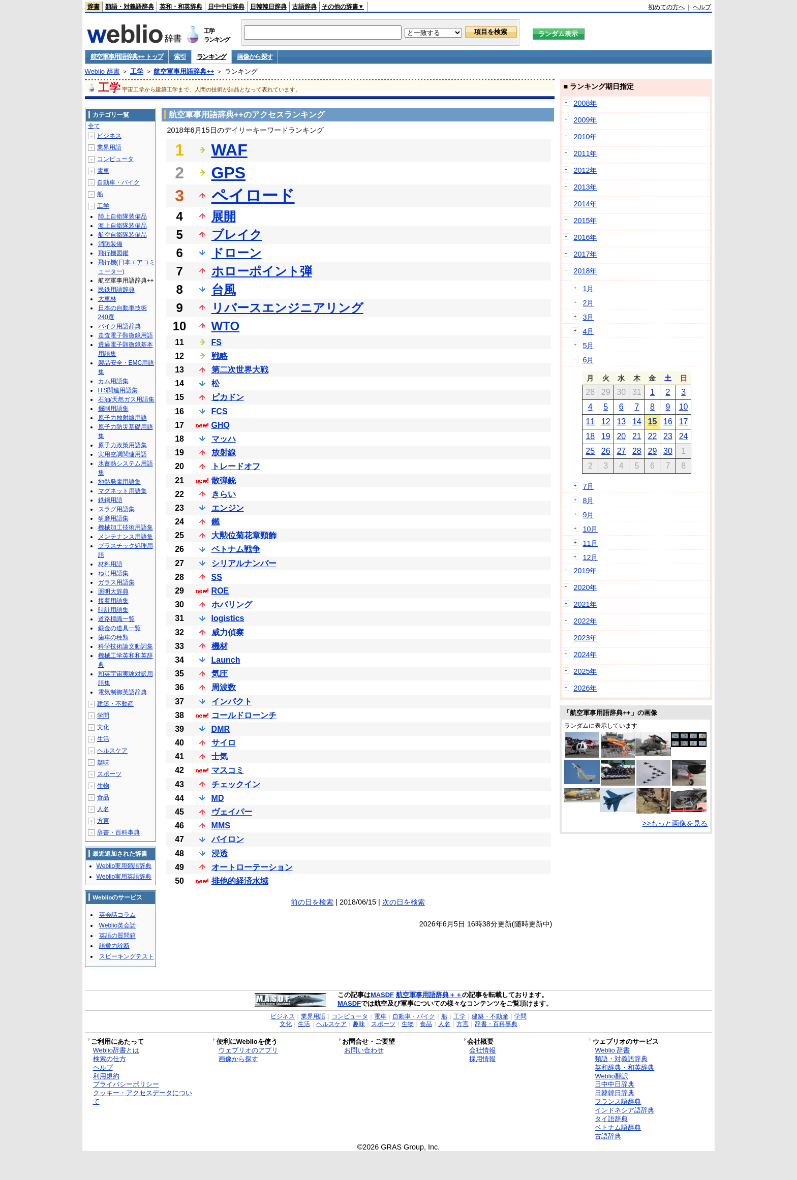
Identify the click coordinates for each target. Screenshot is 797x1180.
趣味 (103, 762)
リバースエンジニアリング (287, 308)
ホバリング (231, 604)
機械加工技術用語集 (125, 527)
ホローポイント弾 (261, 271)
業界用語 (109, 147)
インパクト (231, 701)
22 (652, 436)
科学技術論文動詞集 (125, 646)
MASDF (382, 995)
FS (216, 342)
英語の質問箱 (117, 935)
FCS (219, 411)
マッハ (223, 438)
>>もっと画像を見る (675, 823)
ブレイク (236, 234)
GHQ (220, 425)
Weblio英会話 (117, 925)
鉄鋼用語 (110, 500)
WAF (229, 150)
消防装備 (110, 243)
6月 (588, 360)
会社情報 (482, 1050)
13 (621, 421)
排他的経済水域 (239, 881)
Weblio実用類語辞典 (124, 866)
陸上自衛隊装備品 (122, 216)
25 (590, 451)
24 (683, 436)
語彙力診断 (114, 945)
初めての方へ (666, 7)
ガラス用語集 (116, 582)
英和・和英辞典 (181, 7)
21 (636, 436)
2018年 (585, 271)
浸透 (219, 853)
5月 (588, 345)
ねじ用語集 (113, 573)
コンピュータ (115, 159)
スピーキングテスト (126, 956)
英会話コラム (117, 914)
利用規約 (106, 1076)
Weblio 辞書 (102, 71)
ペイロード (253, 196)
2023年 (585, 638)
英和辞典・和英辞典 (624, 1067)
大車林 (107, 298)
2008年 (585, 103)
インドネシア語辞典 (624, 1110)
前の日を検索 (312, 902)
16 (667, 421)
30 (667, 451)
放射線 (223, 452)
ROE (220, 590)
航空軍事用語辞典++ (184, 71)
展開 (223, 216)
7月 (588, 486)
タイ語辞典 (611, 1119)
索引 (180, 56)
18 (590, 436)
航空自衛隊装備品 (122, 234)
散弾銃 (223, 480)
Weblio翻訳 (611, 1076)
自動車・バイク (118, 182)
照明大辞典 (113, 591)
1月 (588, 289)
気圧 (219, 673)
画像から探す (254, 56)
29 (652, 451)
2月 (588, 303)
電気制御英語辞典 (122, 692)
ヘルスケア (112, 750)
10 (683, 406)
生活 (103, 738)
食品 (103, 797)
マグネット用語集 (122, 490)
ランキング (212, 56)
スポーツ (109, 774)
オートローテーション (252, 867)
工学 (136, 71)
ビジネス (109, 135)
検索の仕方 (109, 1059)
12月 (590, 557)
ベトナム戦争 (235, 549)
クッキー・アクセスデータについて (142, 1097)
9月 (588, 515)
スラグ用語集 (116, 509)
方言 (103, 820)
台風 (223, 289)
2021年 (585, 604)
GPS (228, 173)
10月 (590, 529)
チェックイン (235, 784)
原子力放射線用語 (122, 417)
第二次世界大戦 (239, 369)
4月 (588, 331)
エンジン (227, 508)
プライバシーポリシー (126, 1084)
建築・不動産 (115, 703)
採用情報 (482, 1059)
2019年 (585, 571)
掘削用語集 (113, 408)
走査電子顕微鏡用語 (125, 335)
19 (605, 436)
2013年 (585, 187)
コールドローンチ (244, 715)
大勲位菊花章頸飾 (244, 535)
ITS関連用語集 (118, 390)
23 (667, 436)
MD (217, 798)
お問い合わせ (364, 1050)
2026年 (585, 688)
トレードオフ (235, 466)
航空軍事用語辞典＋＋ (429, 995)
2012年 (585, 170)
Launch (225, 660)
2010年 (585, 137)
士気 (219, 756)
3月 (588, 317)
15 (652, 421)
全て (94, 126)
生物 (103, 785)
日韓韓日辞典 (268, 7)
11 (590, 421)
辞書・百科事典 (118, 832)
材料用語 (110, 564)
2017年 (585, 254)
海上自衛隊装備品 (122, 225)
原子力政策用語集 (122, 445)
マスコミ (227, 770)
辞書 (93, 7)
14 (636, 421)
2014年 (585, 204)
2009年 (585, 120)
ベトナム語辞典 (618, 1127)
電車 (103, 170)
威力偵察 (227, 632)
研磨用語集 (113, 518)
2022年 (585, 621)
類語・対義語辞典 (129, 7)
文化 (103, 727)
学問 (103, 715)
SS (216, 577)
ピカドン (227, 397)
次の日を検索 (403, 902)
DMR (220, 729)
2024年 (585, 654)
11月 (590, 543)
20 (621, 436)
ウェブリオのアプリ (248, 1050)
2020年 (585, 587)
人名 (103, 809)
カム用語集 (113, 381)
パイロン (227, 839)
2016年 (585, 237)
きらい (223, 494)
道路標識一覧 (116, 619)
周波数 (223, 687)
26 (605, 451)
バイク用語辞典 (119, 326)
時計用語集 (113, 609)
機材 (219, 646)
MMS (220, 825)
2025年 (585, 671)
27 (621, 451)
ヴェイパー (231, 812)
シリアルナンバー (244, 563)
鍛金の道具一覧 (119, 628)
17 (683, 421)
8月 (588, 500)
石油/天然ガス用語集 (126, 399)
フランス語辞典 (618, 1101)
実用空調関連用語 (122, 454)
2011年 (585, 153)
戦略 (219, 356)
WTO (225, 326)
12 (605, 421)
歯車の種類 (113, 637)
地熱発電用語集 (119, 481)
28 (636, 451)
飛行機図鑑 (113, 253)
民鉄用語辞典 (116, 289)
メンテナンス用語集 (125, 536)
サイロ (223, 742)
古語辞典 (304, 7)
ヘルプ (702, 7)
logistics (227, 618)
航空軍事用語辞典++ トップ (127, 56)
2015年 (585, 220)
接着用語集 (113, 600)
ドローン (236, 253)
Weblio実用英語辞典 (124, 876)
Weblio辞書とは (116, 1050)
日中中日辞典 (226, 7)
